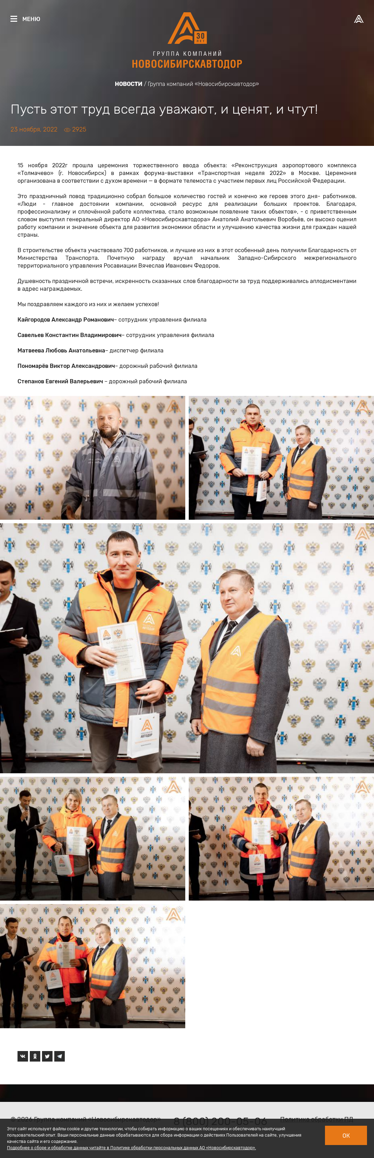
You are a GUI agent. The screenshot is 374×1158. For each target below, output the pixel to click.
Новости (129, 84)
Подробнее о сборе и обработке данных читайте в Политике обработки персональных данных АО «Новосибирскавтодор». (131, 1147)
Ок (346, 1135)
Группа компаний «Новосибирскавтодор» (203, 84)
